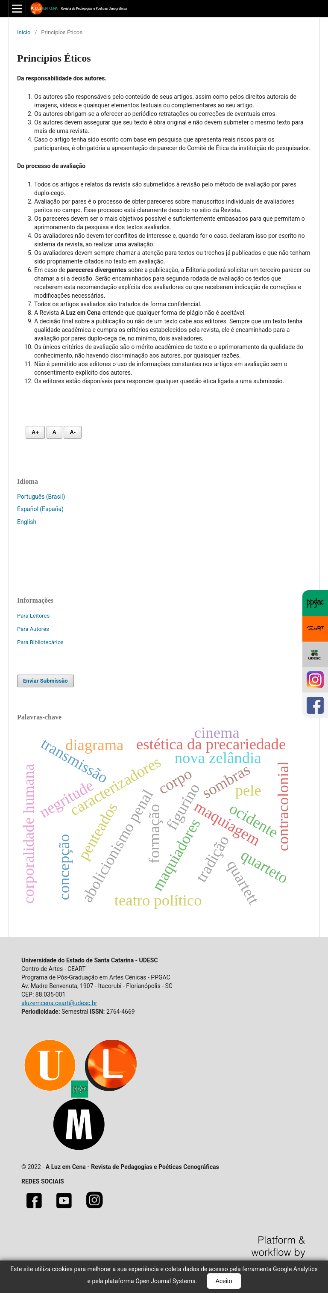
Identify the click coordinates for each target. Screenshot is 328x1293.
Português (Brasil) (41, 496)
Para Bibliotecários (40, 642)
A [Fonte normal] (54, 432)
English (26, 521)
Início (23, 32)
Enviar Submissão (45, 681)
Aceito (224, 1281)
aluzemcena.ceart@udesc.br (59, 1003)
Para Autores (33, 629)
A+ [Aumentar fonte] (35, 432)
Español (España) (40, 509)
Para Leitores (33, 615)
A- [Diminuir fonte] (73, 432)
